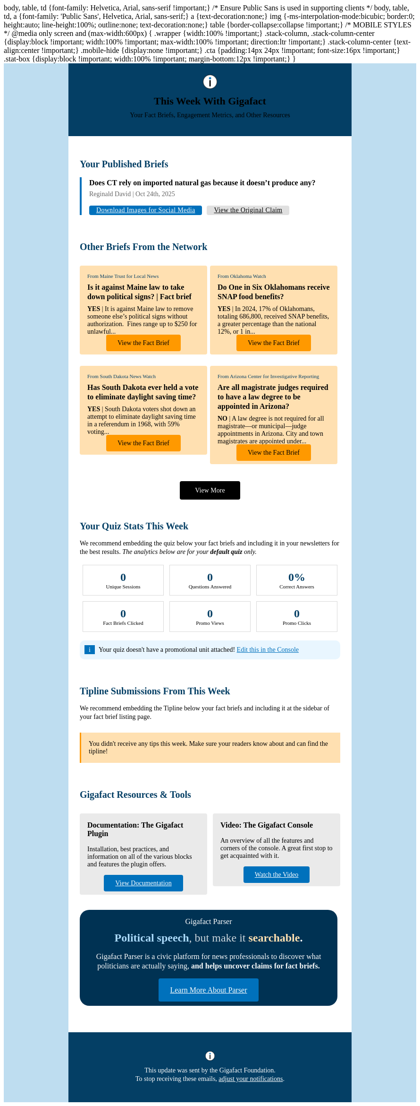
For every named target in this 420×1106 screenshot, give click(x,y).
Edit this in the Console (268, 649)
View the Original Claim (248, 210)
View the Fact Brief (143, 342)
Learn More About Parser (208, 990)
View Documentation (143, 883)
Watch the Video (277, 874)
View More (210, 490)
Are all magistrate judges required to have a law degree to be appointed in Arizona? (273, 396)
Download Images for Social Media (145, 210)
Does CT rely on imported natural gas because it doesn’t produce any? (202, 183)
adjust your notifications (250, 1078)
